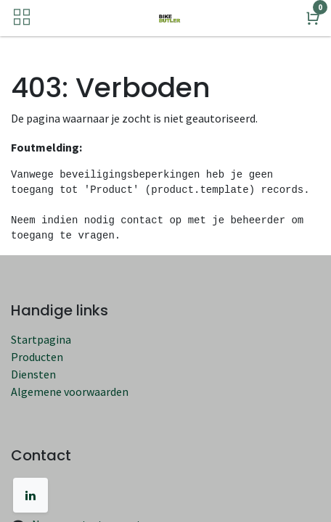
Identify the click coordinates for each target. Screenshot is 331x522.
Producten (37, 356)
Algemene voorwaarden (69, 391)
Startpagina (41, 339)
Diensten (33, 374)
